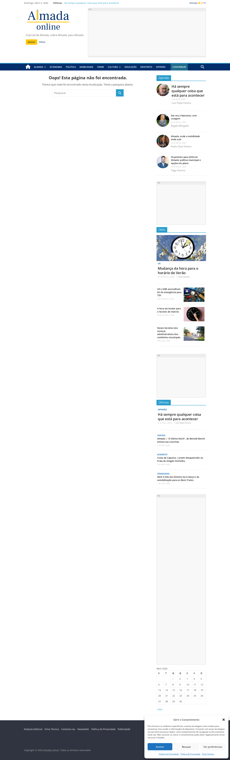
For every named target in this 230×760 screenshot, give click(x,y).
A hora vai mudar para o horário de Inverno (169, 310)
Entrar (42, 42)
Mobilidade (86, 66)
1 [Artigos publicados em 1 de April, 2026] (173, 678)
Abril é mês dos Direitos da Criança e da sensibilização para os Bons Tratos (178, 478)
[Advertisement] (147, 33)
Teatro (161, 435)
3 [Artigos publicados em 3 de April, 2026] (187, 678)
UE (159, 263)
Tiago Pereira (178, 170)
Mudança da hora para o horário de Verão (178, 270)
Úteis (161, 229)
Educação (131, 66)
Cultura (113, 66)
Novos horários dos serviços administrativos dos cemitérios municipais (168, 332)
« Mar (160, 709)
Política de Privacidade (169, 754)
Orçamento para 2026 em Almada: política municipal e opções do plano (186, 160)
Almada (38, 66)
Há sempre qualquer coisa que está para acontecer (91, 2)
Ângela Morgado (180, 125)
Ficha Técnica (208, 754)
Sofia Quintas (184, 276)
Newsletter (83, 728)
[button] (223, 719)
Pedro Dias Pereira (181, 146)
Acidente (162, 454)
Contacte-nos (68, 728)
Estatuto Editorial (33, 728)
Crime (100, 66)
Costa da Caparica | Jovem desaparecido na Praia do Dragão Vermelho (180, 459)
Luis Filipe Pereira (181, 102)
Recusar (186, 746)
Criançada (163, 473)
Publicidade (124, 728)
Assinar (31, 42)
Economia (56, 66)
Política (71, 66)
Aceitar (160, 746)
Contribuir (179, 66)
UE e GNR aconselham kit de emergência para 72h (169, 292)
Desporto (146, 66)
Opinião (160, 66)
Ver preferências (212, 746)
